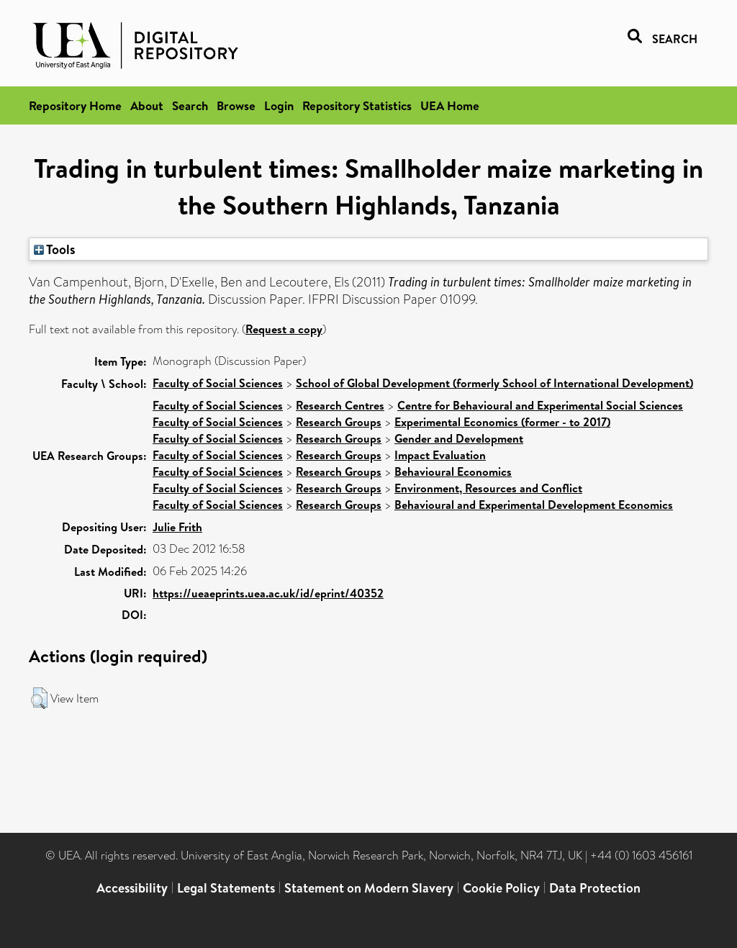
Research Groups (338, 422)
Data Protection (595, 888)
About (146, 105)
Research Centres (340, 405)
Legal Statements (226, 888)
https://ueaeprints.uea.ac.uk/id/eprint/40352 (268, 593)
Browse (236, 105)
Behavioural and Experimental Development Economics (533, 505)
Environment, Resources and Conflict (488, 488)
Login (279, 105)
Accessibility (132, 888)
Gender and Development (458, 438)
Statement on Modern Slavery (368, 888)
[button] (39, 698)
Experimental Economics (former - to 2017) (502, 422)
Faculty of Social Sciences (218, 383)
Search (190, 105)
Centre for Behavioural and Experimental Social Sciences (540, 405)
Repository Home (75, 105)
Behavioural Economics (453, 471)
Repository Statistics (357, 105)
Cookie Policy (501, 888)
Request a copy (283, 329)
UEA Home (449, 105)
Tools (55, 249)
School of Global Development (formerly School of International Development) (494, 383)
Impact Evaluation (440, 455)
